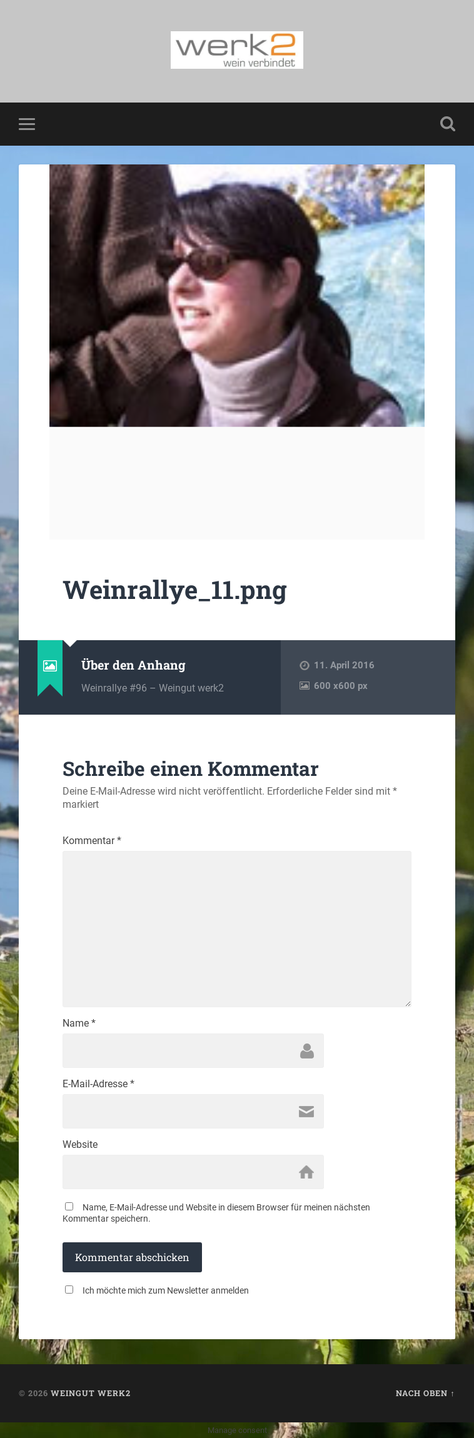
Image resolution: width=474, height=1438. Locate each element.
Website (80, 1145)
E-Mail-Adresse (98, 1084)
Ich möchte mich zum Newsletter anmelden (166, 1290)
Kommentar (92, 841)
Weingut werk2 (91, 1393)
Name (79, 1023)
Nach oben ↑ (425, 1393)
